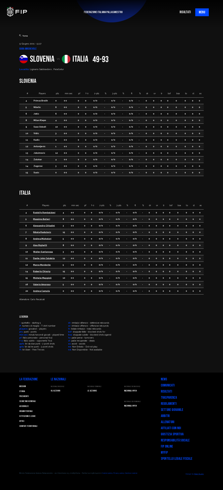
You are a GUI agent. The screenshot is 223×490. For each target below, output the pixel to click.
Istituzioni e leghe (27, 416)
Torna (23, 36)
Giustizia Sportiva (172, 434)
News (164, 379)
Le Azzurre (92, 390)
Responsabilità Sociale (175, 440)
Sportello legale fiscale (176, 458)
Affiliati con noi (171, 428)
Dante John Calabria (44, 258)
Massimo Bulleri (41, 219)
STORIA (22, 391)
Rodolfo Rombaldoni (44, 212)
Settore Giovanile (172, 410)
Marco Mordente (42, 265)
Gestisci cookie (131, 473)
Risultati (166, 391)
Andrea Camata (41, 291)
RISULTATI (185, 12)
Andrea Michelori (42, 239)
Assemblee (24, 406)
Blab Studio (199, 474)
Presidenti (24, 396)
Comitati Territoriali (28, 426)
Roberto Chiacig (41, 271)
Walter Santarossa (43, 252)
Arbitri (165, 416)
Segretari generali (27, 401)
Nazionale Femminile (94, 386)
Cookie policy (107, 473)
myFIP (164, 452)
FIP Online (167, 446)
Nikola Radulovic (42, 232)
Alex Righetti (40, 245)
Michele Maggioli (42, 278)
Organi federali (26, 411)
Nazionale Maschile (57, 386)
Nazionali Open (130, 390)
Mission (22, 386)
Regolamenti (169, 404)
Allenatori (168, 422)
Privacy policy (118, 473)
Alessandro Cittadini (44, 226)
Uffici (21, 421)
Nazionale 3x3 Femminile (132, 402)
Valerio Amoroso (41, 284)
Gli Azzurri (55, 390)
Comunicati (168, 385)
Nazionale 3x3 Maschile (132, 386)
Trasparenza (169, 397)
